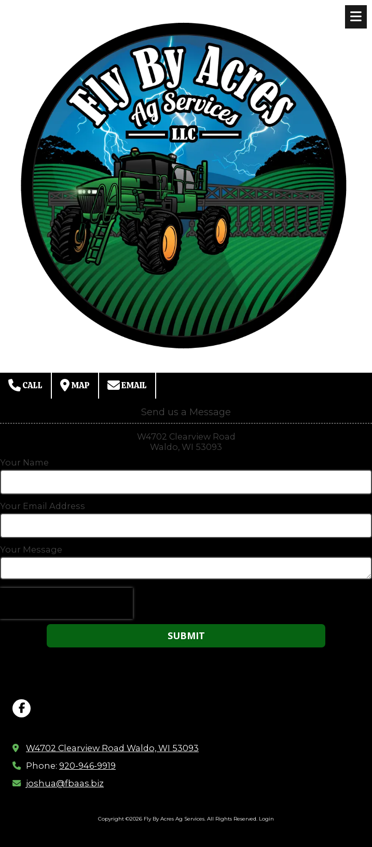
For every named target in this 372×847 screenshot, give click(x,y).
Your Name (24, 462)
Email (127, 385)
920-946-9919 (87, 765)
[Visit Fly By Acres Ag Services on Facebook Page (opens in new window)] (21, 708)
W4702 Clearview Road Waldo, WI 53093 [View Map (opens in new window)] (112, 748)
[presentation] (66, 603)
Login (266, 818)
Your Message (31, 549)
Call (25, 385)
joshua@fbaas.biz (65, 783)
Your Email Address (42, 506)
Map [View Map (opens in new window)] (75, 385)
